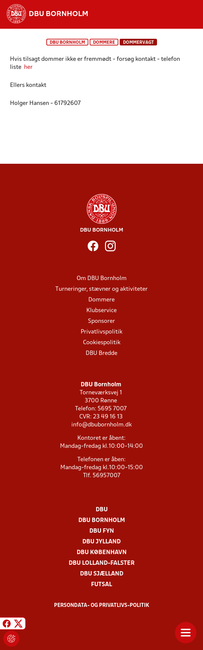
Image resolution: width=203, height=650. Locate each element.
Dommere (104, 42)
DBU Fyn (101, 531)
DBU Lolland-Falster (102, 563)
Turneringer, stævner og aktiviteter (101, 289)
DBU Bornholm (67, 42)
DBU (102, 510)
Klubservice (101, 310)
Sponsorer (101, 321)
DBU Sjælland (101, 574)
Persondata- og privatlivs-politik (101, 605)
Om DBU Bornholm (102, 278)
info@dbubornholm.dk (101, 425)
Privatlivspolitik (101, 332)
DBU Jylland (101, 542)
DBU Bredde (101, 353)
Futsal (101, 585)
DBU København (102, 552)
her (28, 67)
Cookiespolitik (101, 343)
